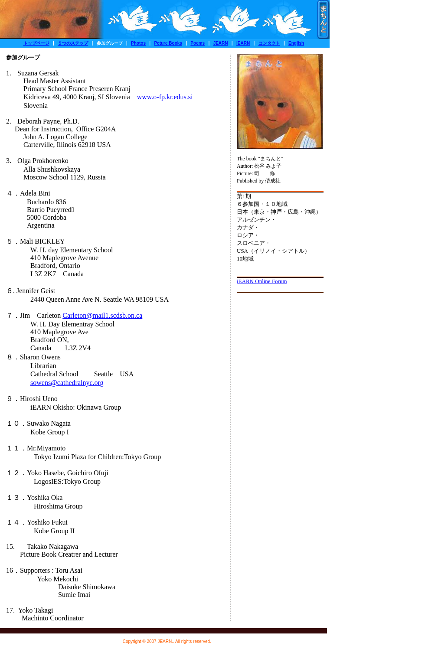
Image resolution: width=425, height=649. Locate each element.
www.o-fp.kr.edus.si (165, 97)
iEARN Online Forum (262, 281)
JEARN (220, 43)
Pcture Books (168, 43)
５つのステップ (73, 43)
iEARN (243, 43)
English (296, 43)
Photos (138, 43)
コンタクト (269, 43)
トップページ (36, 43)
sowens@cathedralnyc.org (67, 382)
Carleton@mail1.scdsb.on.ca (102, 315)
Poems (197, 43)
